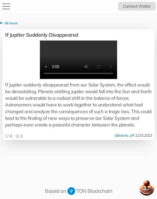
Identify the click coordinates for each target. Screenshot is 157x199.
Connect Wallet (137, 6)
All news (9, 23)
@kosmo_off (124, 135)
